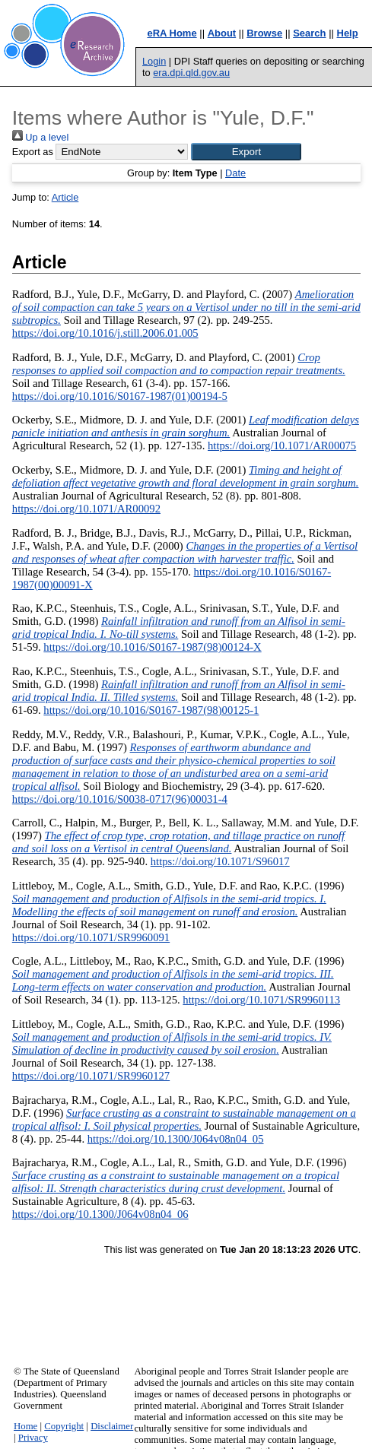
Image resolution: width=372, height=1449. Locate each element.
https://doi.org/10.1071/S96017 (220, 861)
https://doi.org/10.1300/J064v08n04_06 (100, 1214)
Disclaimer (112, 1426)
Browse (264, 33)
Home (25, 1426)
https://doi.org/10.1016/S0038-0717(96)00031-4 (119, 799)
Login (154, 61)
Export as (32, 151)
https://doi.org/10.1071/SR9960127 (91, 1076)
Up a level (40, 137)
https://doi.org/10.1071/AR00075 (282, 445)
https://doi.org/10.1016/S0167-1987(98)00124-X (152, 647)
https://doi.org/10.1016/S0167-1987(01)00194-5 (119, 396)
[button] (246, 151)
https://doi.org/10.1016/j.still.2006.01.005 (105, 333)
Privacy (33, 1437)
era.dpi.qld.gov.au (191, 72)
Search (309, 33)
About (222, 33)
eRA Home (171, 33)
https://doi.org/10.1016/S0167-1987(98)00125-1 (151, 710)
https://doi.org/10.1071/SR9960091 (91, 937)
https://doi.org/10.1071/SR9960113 (261, 1000)
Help (347, 33)
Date (235, 173)
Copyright (64, 1426)
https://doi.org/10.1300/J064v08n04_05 (175, 1139)
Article (65, 197)
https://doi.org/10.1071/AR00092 (86, 509)
